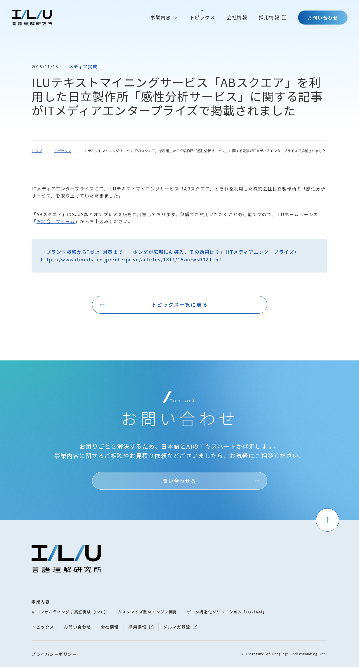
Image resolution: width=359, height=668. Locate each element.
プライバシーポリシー (54, 654)
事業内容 (160, 17)
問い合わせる (179, 481)
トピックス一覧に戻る (179, 304)
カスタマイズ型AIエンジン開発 (147, 612)
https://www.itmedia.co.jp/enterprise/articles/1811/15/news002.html (131, 259)
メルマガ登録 (176, 627)
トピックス (202, 17)
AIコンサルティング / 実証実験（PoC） (70, 612)
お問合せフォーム (56, 221)
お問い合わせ (322, 17)
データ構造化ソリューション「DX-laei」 (227, 612)
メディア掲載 (83, 66)
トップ (37, 150)
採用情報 (269, 17)
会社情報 (237, 17)
